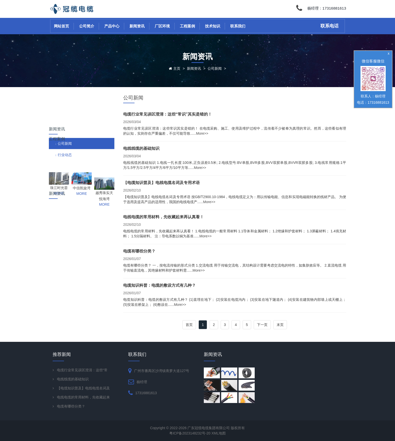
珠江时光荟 (59, 169)
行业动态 (65, 126)
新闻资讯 (137, 26)
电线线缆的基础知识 (141, 148)
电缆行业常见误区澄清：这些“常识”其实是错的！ (167, 114)
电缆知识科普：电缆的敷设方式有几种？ (159, 285)
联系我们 (237, 26)
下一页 (262, 325)
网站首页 (61, 26)
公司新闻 (215, 68)
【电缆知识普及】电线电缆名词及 (83, 388)
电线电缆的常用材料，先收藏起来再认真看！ (163, 217)
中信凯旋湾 (81, 169)
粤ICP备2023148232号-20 (190, 433)
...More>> (200, 133)
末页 (280, 325)
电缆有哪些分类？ (139, 251)
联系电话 (329, 25)
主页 (176, 68)
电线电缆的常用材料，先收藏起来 (83, 397)
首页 (189, 325)
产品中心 (111, 26)
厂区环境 (162, 26)
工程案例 (187, 26)
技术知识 (212, 26)
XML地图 (218, 433)
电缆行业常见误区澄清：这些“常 (82, 370)
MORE (59, 174)
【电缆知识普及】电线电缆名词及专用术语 (161, 182)
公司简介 (86, 26)
